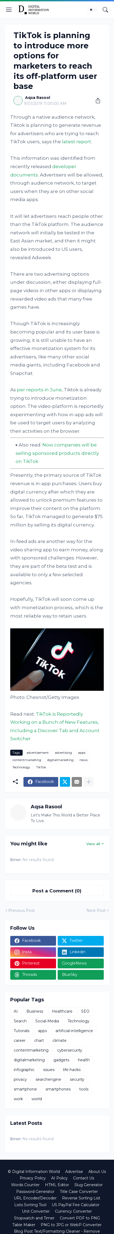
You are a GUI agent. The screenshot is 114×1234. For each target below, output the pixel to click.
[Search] (105, 9)
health (84, 1060)
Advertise (74, 1171)
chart (39, 1040)
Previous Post (21, 910)
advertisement (37, 753)
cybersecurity (69, 1050)
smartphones (58, 1089)
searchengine (48, 1079)
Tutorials (21, 1030)
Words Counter (25, 1184)
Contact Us (83, 1178)
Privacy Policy (33, 1178)
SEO (85, 1011)
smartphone (25, 1089)
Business (34, 1011)
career (20, 1040)
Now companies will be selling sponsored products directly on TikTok (57, 453)
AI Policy (59, 1178)
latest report (76, 141)
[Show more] (89, 782)
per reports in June (39, 389)
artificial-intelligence (74, 1030)
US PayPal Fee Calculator (75, 1204)
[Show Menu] (9, 9)
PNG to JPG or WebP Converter (71, 1224)
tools (83, 1089)
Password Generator (35, 1191)
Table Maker (23, 1224)
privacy (20, 1079)
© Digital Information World (34, 1171)
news (84, 760)
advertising (63, 753)
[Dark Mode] (92, 9)
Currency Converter (73, 1211)
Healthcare (62, 1011)
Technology (21, 767)
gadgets (61, 1060)
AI (16, 1011)
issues (48, 1069)
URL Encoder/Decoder (35, 1198)
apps (81, 753)
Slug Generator (88, 1184)
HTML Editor (57, 1184)
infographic (24, 1069)
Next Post (96, 910)
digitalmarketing (60, 760)
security (77, 1079)
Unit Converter (36, 1211)
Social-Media (47, 1021)
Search (20, 1021)
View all (93, 844)
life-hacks (72, 1069)
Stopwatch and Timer (34, 1218)
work (18, 1098)
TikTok (41, 767)
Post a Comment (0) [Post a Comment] (56, 890)
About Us (97, 1171)
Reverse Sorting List (81, 1198)
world (37, 1098)
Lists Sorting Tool (30, 1204)
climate (60, 1040)
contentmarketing (26, 760)
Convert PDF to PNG (80, 1218)
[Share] (96, 100)
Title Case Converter (79, 1191)
